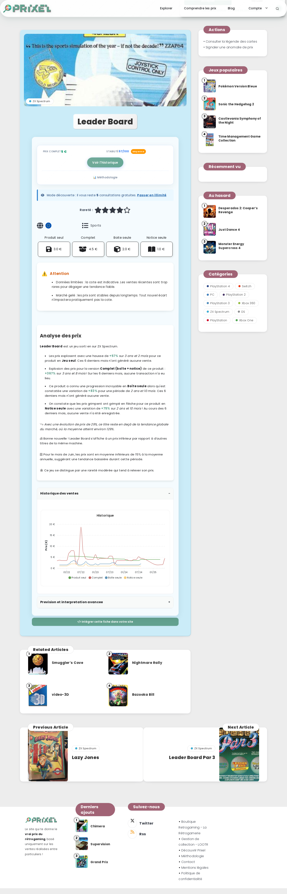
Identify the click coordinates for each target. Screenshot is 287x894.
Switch (245, 286)
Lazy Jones (86, 764)
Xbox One (245, 320)
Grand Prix (99, 868)
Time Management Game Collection (239, 138)
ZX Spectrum (39, 108)
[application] (105, 554)
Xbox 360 (246, 303)
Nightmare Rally (149, 669)
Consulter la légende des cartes (231, 41)
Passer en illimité (151, 202)
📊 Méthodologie (105, 185)
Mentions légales (194, 873)
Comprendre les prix (200, 8)
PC (210, 295)
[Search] (277, 9)
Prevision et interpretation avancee (71, 609)
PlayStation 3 (218, 303)
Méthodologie (192, 862)
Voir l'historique (105, 169)
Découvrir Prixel (193, 856)
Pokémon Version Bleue (237, 86)
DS (241, 312)
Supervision (100, 850)
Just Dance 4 (229, 230)
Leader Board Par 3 (190, 764)
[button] (77, 585)
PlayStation (217, 320)
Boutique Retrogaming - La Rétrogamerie (192, 833)
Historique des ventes (59, 500)
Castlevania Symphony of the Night (239, 120)
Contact (188, 867)
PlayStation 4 (218, 286)
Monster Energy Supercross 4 (231, 246)
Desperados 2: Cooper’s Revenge (238, 210)
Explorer (166, 8)
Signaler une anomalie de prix (229, 47)
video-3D (61, 701)
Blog (231, 8)
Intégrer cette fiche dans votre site (105, 629)
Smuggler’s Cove (69, 669)
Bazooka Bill (144, 701)
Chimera (97, 832)
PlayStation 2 (234, 295)
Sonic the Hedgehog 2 (236, 104)
